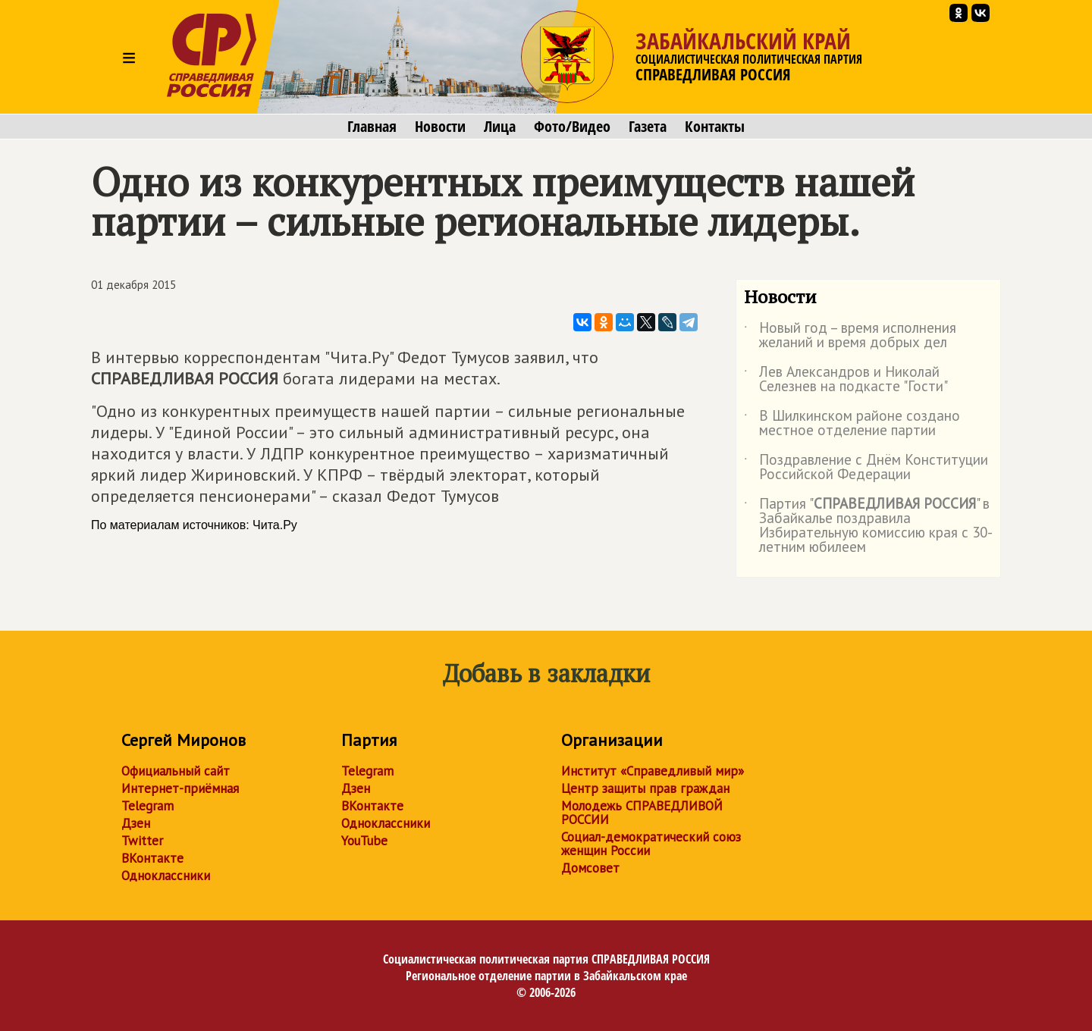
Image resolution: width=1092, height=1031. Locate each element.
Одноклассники (165, 875)
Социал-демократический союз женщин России (651, 843)
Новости (440, 126)
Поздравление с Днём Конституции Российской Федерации (866, 468)
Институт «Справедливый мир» (652, 771)
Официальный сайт (175, 771)
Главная (372, 126)
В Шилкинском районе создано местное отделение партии (852, 424)
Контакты (715, 126)
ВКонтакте (152, 858)
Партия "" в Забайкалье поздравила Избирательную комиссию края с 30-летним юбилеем (868, 526)
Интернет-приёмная (180, 788)
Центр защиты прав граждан (645, 788)
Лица (500, 126)
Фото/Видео (572, 126)
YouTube (364, 841)
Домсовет (590, 868)
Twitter (142, 841)
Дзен (135, 823)
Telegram (147, 806)
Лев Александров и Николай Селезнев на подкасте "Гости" (846, 380)
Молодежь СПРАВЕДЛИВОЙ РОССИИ (642, 812)
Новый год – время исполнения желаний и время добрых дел (850, 336)
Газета (648, 126)
